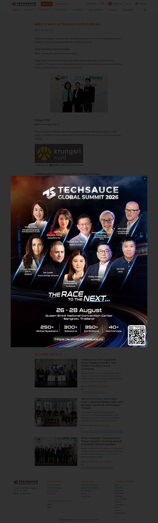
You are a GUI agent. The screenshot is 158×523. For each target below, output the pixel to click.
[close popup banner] (144, 178)
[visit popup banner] (79, 261)
